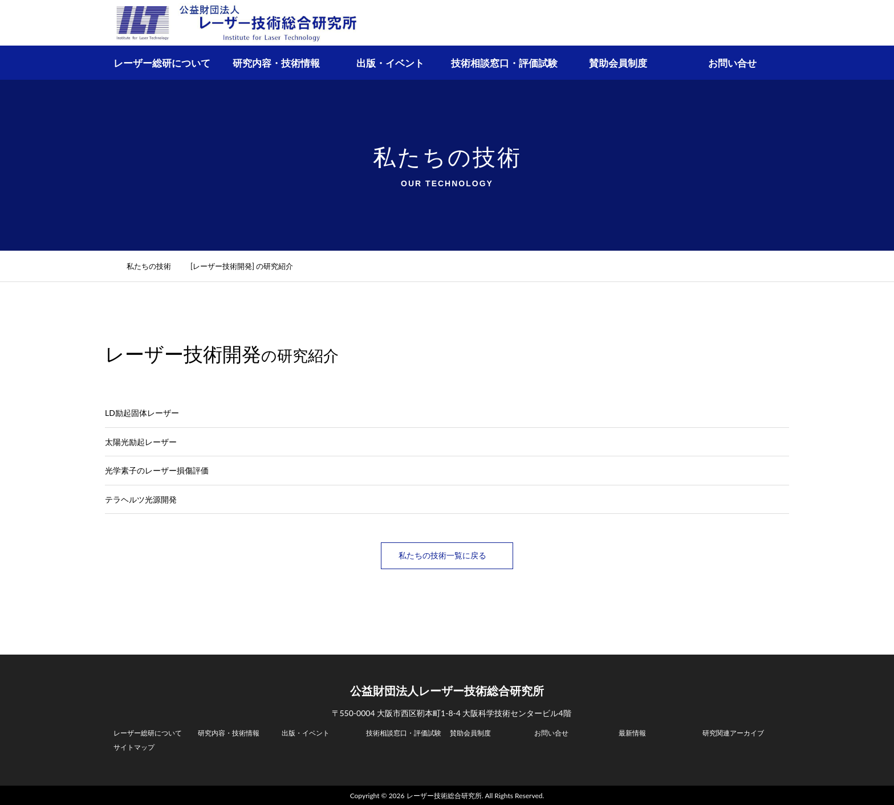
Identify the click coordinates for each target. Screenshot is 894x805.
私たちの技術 (155, 266)
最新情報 (632, 732)
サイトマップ (134, 746)
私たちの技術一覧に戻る (447, 555)
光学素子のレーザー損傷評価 (157, 470)
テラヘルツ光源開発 (141, 499)
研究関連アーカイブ (733, 732)
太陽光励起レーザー (141, 442)
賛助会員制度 (618, 63)
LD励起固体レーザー (142, 413)
